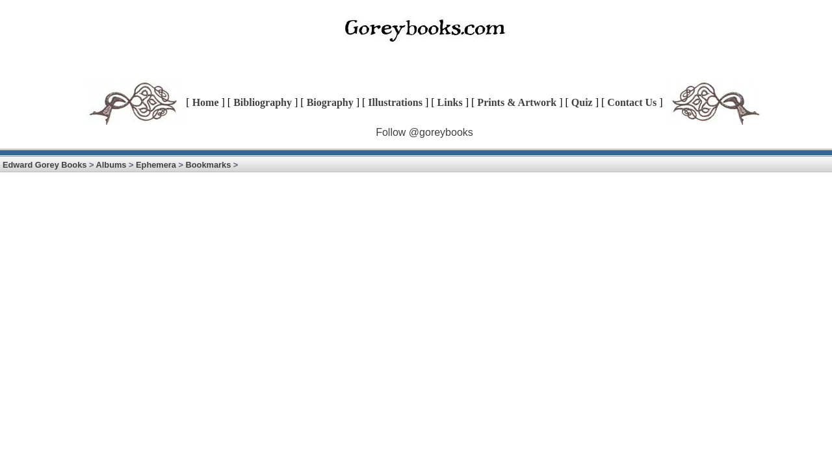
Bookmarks (208, 165)
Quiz (582, 102)
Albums (111, 165)
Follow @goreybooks (424, 132)
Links (450, 102)
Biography (330, 102)
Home (205, 102)
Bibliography (262, 102)
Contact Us (631, 102)
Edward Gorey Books (44, 165)
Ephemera (156, 165)
